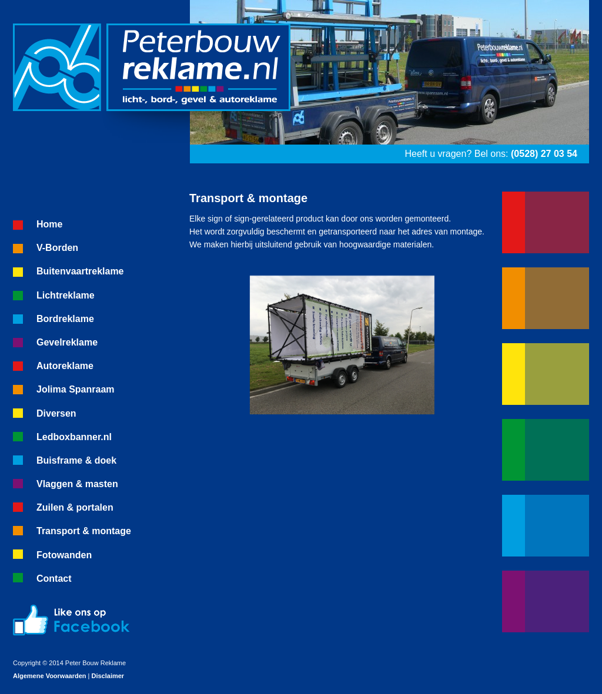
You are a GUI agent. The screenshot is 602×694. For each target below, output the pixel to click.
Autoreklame (64, 366)
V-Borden (57, 248)
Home (49, 224)
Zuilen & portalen (74, 507)
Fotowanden (64, 555)
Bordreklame (65, 319)
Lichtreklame (65, 295)
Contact (54, 579)
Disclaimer (107, 675)
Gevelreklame (67, 342)
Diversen (56, 413)
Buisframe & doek (76, 460)
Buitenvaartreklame (80, 271)
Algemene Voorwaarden (49, 675)
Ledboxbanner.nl (74, 437)
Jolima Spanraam (75, 389)
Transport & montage (83, 531)
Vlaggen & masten (77, 484)
